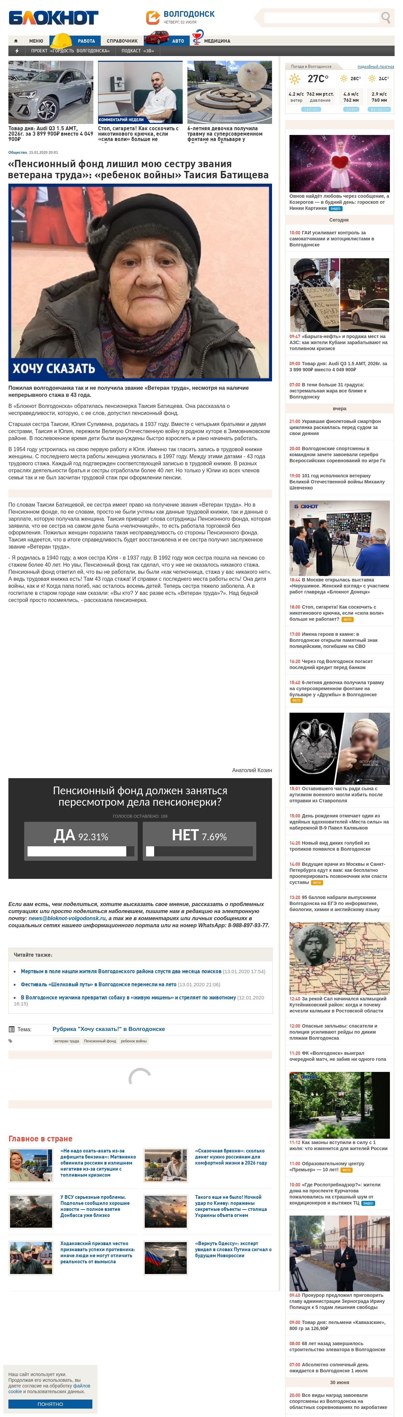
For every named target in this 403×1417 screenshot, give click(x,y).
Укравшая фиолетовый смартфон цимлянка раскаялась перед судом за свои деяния (335, 427)
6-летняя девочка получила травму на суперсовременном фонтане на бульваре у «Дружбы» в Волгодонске (336, 688)
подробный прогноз (376, 66)
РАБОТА (72, 41)
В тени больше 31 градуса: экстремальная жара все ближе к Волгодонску (327, 390)
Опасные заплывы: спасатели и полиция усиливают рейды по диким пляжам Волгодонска (333, 1032)
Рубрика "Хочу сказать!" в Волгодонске (109, 1029)
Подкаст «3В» (138, 50)
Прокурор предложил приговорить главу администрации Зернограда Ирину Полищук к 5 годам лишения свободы (337, 1301)
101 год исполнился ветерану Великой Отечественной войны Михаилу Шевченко (337, 481)
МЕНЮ (36, 41)
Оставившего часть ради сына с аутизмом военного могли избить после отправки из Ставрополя (336, 794)
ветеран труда (67, 1041)
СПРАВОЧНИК (122, 41)
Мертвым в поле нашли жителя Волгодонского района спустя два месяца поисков (121, 971)
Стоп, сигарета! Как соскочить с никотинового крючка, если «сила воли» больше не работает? (336, 613)
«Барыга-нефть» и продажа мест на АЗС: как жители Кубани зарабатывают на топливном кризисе (338, 342)
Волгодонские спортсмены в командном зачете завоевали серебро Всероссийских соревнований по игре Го (337, 454)
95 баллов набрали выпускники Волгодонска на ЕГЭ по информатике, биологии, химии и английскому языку (334, 903)
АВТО (164, 41)
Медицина (211, 40)
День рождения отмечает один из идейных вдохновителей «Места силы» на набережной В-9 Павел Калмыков (339, 822)
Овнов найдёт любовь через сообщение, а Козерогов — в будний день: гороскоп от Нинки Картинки (339, 202)
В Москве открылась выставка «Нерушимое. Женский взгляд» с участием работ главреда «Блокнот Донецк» (339, 586)
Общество (17, 152)
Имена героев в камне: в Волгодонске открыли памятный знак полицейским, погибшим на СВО (333, 640)
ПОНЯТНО (50, 1404)
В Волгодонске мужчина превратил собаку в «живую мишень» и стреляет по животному (129, 997)
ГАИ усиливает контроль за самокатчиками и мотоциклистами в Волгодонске (331, 238)
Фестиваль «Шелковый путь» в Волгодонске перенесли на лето (99, 984)
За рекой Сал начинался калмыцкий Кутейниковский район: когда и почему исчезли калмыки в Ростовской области (338, 1004)
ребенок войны (133, 1041)
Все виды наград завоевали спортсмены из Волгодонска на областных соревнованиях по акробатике (338, 1401)
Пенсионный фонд (100, 1041)
